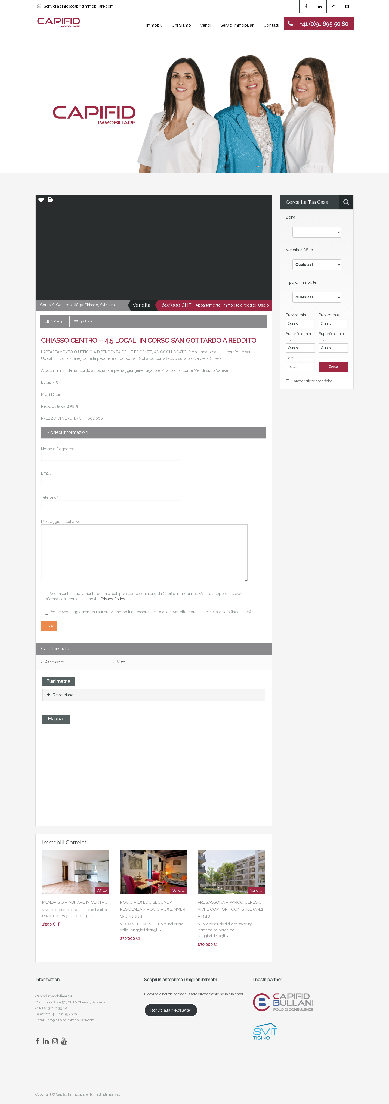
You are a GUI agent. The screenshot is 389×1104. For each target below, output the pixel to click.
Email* (110, 477)
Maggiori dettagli (76, 916)
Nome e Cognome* (110, 453)
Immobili (154, 25)
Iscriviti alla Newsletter (170, 1010)
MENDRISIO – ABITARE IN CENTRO (75, 902)
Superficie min (298, 336)
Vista (121, 662)
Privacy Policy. (113, 599)
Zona (290, 217)
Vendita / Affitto (299, 250)
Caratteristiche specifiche (309, 381)
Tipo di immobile (301, 282)
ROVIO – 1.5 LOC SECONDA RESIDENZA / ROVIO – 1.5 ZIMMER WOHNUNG (152, 909)
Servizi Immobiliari (237, 25)
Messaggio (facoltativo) (144, 537)
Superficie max (332, 336)
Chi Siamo (181, 25)
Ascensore (54, 662)
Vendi (205, 25)
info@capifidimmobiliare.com (88, 6)
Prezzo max (329, 315)
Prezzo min (296, 315)
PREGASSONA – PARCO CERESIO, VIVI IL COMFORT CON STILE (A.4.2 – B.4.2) (230, 909)
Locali (291, 358)
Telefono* (110, 501)
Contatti (271, 25)
